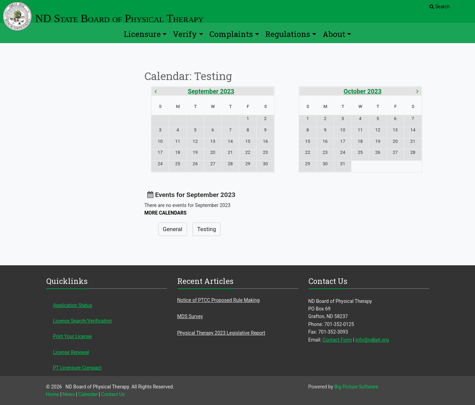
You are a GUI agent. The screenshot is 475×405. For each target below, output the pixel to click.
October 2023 (363, 91)
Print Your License (72, 336)
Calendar (88, 394)
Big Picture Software (356, 386)
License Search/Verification (82, 321)
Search (439, 6)
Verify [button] (185, 34)
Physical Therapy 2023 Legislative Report (221, 333)
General (172, 229)
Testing (206, 229)
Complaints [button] (231, 34)
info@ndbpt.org (372, 340)
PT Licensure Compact (77, 368)
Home (52, 394)
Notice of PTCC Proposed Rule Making (218, 300)
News (69, 394)
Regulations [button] (287, 34)
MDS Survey (190, 316)
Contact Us (113, 394)
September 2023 (211, 91)
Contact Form (337, 340)
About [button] (334, 34)
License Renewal (71, 352)
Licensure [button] (142, 34)
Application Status (72, 305)
